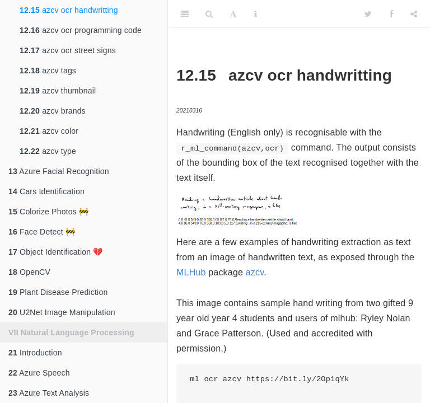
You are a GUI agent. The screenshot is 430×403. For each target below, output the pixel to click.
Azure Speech (39, 372)
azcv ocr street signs (68, 50)
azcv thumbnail (58, 90)
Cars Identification (46, 191)
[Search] (209, 14)
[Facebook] (391, 14)
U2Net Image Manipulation (61, 312)
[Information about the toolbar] (255, 14)
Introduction (35, 352)
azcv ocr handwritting (69, 10)
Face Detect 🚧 (41, 231)
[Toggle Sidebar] (184, 14)
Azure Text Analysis (48, 392)
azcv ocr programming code (81, 30)
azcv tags (48, 70)
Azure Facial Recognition (58, 171)
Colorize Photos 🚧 (48, 211)
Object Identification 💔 (55, 251)
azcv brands (53, 110)
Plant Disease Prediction (58, 292)
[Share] (414, 14)
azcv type (48, 151)
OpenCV (29, 272)
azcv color (49, 130)
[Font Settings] (233, 14)
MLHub (191, 272)
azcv (255, 272)
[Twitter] (368, 14)
